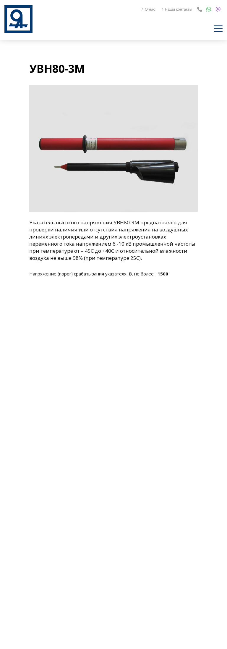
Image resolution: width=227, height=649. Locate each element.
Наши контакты (176, 9)
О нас (148, 9)
